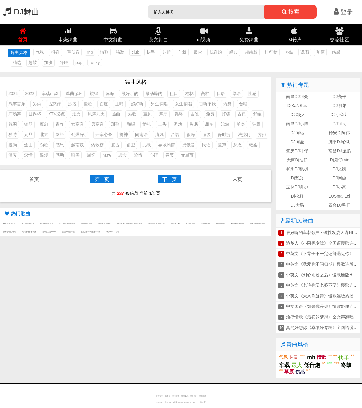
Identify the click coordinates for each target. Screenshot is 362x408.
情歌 (104, 52)
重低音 (73, 52)
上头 (162, 124)
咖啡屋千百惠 (86, 223)
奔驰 (262, 134)
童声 (222, 144)
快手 (151, 52)
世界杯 (34, 114)
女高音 (77, 124)
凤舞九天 (96, 114)
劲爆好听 (79, 134)
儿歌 (146, 144)
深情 (28, 155)
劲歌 (44, 144)
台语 (175, 134)
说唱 (304, 52)
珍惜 (138, 155)
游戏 (178, 124)
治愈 (225, 124)
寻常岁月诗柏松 (104, 223)
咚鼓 (289, 52)
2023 (13, 93)
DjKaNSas (297, 105)
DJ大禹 (297, 205)
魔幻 (44, 124)
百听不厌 (207, 103)
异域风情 (166, 144)
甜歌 (115, 124)
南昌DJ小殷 (297, 123)
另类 (37, 103)
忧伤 (107, 155)
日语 (221, 93)
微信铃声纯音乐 (46, 223)
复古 (115, 144)
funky (95, 62)
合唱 (243, 103)
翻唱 (131, 124)
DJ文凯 (339, 168)
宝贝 (147, 114)
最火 (198, 52)
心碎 (154, 155)
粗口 (174, 93)
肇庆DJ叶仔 (297, 150)
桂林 (189, 93)
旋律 (94, 93)
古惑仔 (54, 103)
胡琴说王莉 (175, 223)
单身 (241, 124)
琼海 (110, 93)
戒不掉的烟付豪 (28, 223)
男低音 (188, 144)
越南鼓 (251, 52)
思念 (122, 155)
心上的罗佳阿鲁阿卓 (67, 223)
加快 (48, 62)
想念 (237, 144)
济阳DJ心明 (339, 141)
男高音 (97, 124)
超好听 (137, 103)
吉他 (194, 114)
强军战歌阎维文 (9, 232)
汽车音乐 (16, 103)
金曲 (28, 144)
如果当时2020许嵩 (257, 223)
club (135, 52)
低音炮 (215, 52)
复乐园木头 (190, 223)
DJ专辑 (168, 396)
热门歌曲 (175, 396)
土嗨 (119, 103)
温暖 (12, 155)
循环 (179, 114)
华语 (236, 93)
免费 (210, 114)
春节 (169, 155)
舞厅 (163, 114)
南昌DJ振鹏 (339, 150)
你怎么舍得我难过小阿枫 (90, 232)
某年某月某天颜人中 (156, 223)
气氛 (40, 52)
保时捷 (224, 134)
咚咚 (64, 62)
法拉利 (244, 134)
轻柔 (253, 144)
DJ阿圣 (297, 141)
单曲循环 (74, 93)
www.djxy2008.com (187, 402)
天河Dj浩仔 (297, 159)
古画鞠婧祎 (220, 223)
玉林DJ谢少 (297, 187)
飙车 (209, 124)
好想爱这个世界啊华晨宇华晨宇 (129, 223)
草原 (320, 52)
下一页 (169, 179)
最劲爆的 (153, 93)
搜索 (290, 12)
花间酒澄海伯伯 (237, 223)
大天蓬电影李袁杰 (29, 232)
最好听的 (129, 93)
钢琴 (28, 124)
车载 (182, 52)
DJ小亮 (339, 187)
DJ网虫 (339, 178)
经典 (233, 52)
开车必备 (103, 134)
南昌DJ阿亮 (297, 96)
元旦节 (187, 155)
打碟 (226, 114)
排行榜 (271, 52)
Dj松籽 (297, 196)
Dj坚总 (297, 178)
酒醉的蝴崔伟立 (68, 232)
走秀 (76, 114)
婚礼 (146, 124)
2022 (29, 93)
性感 (252, 93)
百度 (104, 103)
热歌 (132, 114)
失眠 (193, 124)
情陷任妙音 (205, 223)
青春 (60, 124)
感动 (60, 155)
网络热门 (193, 396)
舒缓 (257, 114)
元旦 (28, 134)
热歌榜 (97, 144)
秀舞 (227, 103)
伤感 (336, 52)
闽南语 (141, 134)
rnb (90, 52)
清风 (159, 134)
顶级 (206, 134)
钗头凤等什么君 (112, 232)
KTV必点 (56, 114)
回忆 (91, 155)
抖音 (55, 52)
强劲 (120, 52)
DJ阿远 (297, 132)
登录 (343, 12)
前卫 (131, 144)
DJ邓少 (297, 114)
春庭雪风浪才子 (9, 223)
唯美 (75, 155)
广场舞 (14, 114)
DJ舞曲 (19, 11)
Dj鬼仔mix (339, 159)
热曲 (116, 114)
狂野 (256, 124)
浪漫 (44, 155)
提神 (123, 134)
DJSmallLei (339, 196)
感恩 (60, 144)
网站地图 (202, 396)
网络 (60, 134)
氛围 (12, 124)
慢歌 (88, 103)
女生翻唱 (183, 103)
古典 (241, 114)
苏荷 (166, 52)
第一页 (102, 179)
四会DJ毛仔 (339, 205)
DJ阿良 (339, 123)
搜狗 (12, 144)
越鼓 (32, 62)
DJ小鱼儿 (339, 114)
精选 (17, 62)
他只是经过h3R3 (49, 232)
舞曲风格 (185, 396)
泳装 (72, 103)
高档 (205, 93)
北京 (44, 134)
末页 (237, 179)
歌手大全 (159, 396)
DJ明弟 (339, 105)
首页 (34, 179)
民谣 (206, 144)
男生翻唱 (159, 103)
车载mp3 (50, 93)
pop (78, 62)
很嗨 (190, 134)
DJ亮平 (339, 96)
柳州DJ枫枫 (297, 168)
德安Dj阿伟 (339, 132)
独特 (12, 134)
